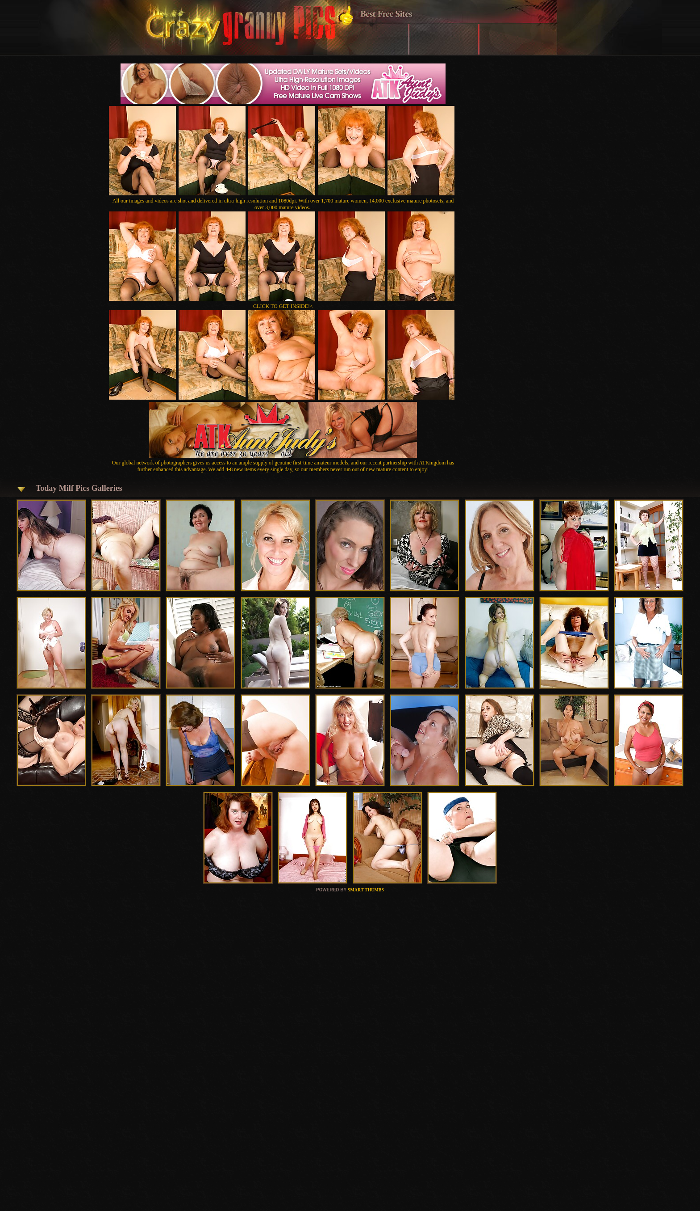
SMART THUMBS (366, 889)
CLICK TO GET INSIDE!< (283, 306)
